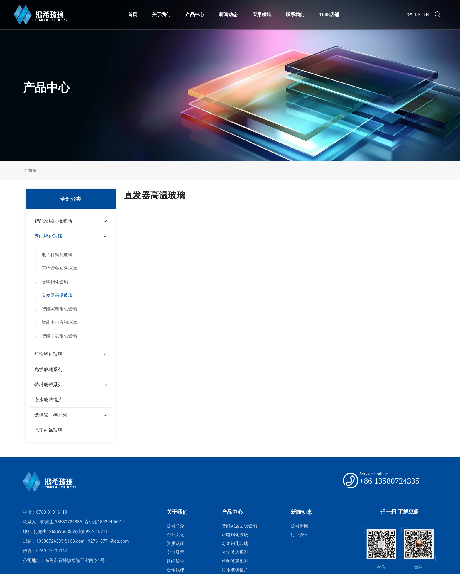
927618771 (97, 531)
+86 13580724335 (389, 480)
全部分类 (70, 199)
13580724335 (68, 521)
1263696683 (59, 531)
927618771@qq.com (108, 541)
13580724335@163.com (60, 541)
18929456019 (111, 521)
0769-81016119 (51, 512)
